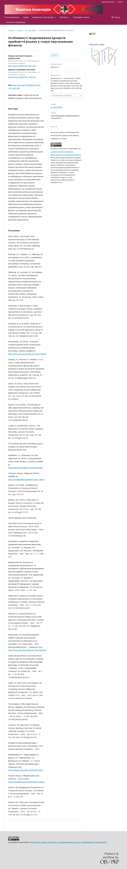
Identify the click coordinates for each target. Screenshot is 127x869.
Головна (11, 30)
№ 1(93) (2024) (31, 30)
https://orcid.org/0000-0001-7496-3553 (22, 77)
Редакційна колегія (81, 17)
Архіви (25, 17)
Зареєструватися (108, 2)
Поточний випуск (11, 17)
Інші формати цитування (62, 95)
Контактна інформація (15, 22)
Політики (64, 17)
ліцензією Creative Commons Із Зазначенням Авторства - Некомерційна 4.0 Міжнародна (69, 842)
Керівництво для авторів (43, 17)
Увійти (120, 2)
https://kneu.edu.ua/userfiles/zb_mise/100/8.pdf (27, 354)
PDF (55, 55)
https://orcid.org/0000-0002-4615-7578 (22, 66)
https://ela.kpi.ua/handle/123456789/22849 (25, 468)
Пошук (117, 17)
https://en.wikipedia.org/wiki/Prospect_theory (26, 479)
